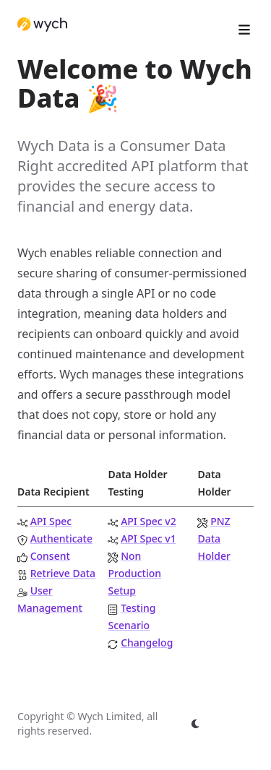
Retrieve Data (62, 573)
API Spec (51, 521)
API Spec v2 (148, 521)
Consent (50, 556)
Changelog (147, 642)
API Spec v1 (148, 538)
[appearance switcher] (195, 723)
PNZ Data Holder (213, 538)
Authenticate (61, 538)
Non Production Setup (134, 573)
